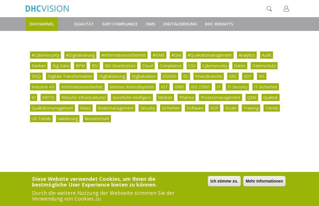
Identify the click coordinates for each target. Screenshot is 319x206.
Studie (231, 108)
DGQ (36, 76)
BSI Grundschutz (120, 65)
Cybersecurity (214, 65)
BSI (95, 65)
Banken (39, 65)
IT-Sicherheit (265, 87)
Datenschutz (264, 65)
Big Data (61, 65)
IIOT (248, 76)
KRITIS (48, 97)
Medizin (165, 97)
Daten (240, 65)
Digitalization (144, 76)
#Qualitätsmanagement (210, 55)
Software (195, 108)
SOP (214, 108)
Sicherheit (171, 108)
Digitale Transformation (70, 76)
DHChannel (42, 24)
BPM (80, 65)
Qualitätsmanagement (52, 108)
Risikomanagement (115, 108)
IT (219, 87)
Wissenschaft (97, 118)
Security (147, 108)
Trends (271, 108)
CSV (192, 65)
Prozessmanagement (220, 97)
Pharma (186, 97)
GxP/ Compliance (120, 24)
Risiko (85, 108)
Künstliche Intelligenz (132, 97)
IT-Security (237, 87)
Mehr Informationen (264, 181)
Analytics (247, 55)
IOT (164, 87)
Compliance (171, 65)
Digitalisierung (180, 24)
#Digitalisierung (80, 55)
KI (33, 97)
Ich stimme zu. (224, 181)
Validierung (68, 118)
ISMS (150, 24)
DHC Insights (219, 24)
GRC (233, 76)
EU (185, 76)
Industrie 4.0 (43, 87)
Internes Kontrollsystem (132, 87)
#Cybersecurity (45, 55)
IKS (262, 76)
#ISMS (159, 55)
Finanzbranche (208, 76)
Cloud (147, 65)
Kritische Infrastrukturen (83, 97)
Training (251, 108)
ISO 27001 (200, 87)
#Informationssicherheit (123, 55)
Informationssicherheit (82, 87)
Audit (266, 55)
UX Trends (41, 118)
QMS (251, 97)
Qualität (84, 24)
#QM (176, 55)
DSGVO (169, 76)
